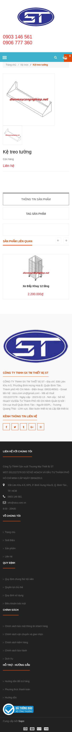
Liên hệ (7, 556)
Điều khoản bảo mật (14, 603)
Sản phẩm (9, 548)
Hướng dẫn (10, 697)
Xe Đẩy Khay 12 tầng (36, 286)
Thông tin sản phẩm (36, 199)
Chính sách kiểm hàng (15, 642)
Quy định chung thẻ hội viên (18, 579)
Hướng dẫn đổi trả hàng (16, 681)
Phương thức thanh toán (16, 689)
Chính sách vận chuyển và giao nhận (23, 634)
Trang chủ (12, 64)
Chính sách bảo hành (15, 650)
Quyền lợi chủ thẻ (13, 587)
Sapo (21, 721)
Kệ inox (24, 64)
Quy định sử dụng (13, 595)
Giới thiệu (9, 540)
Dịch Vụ (8, 658)
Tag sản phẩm (36, 213)
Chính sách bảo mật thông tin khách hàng (25, 626)
